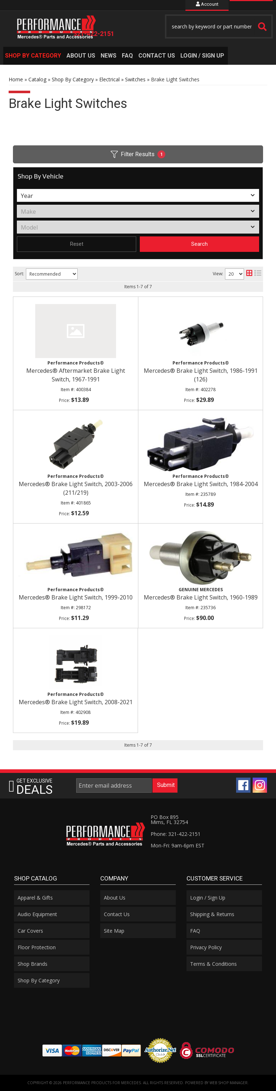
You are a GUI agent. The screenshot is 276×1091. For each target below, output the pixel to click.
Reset (76, 244)
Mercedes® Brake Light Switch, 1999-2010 (76, 597)
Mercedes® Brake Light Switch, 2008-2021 (76, 702)
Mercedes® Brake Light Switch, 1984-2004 (201, 484)
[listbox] (138, 195)
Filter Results (138, 154)
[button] (219, 26)
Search (199, 244)
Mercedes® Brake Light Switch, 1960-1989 (201, 597)
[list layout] (257, 274)
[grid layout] (249, 274)
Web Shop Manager (229, 1082)
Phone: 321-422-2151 (176, 833)
